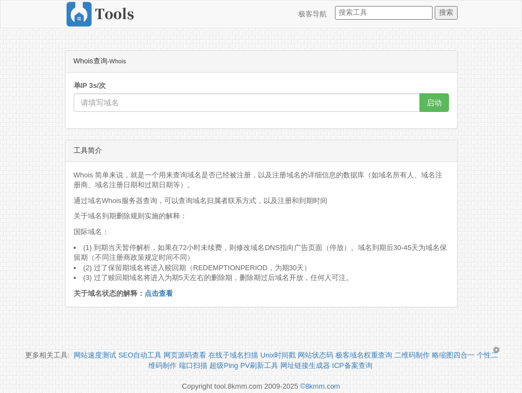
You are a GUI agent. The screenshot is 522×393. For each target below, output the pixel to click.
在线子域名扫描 (233, 355)
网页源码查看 (185, 355)
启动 (434, 102)
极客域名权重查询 (363, 355)
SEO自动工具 (139, 355)
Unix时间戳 (278, 355)
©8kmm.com (320, 386)
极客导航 (312, 14)
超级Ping (223, 365)
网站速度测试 (95, 355)
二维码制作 (412, 355)
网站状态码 (315, 355)
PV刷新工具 (259, 365)
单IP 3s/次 (90, 85)
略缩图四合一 (453, 355)
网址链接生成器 (305, 365)
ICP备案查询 (352, 365)
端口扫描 (193, 365)
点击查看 (159, 293)
